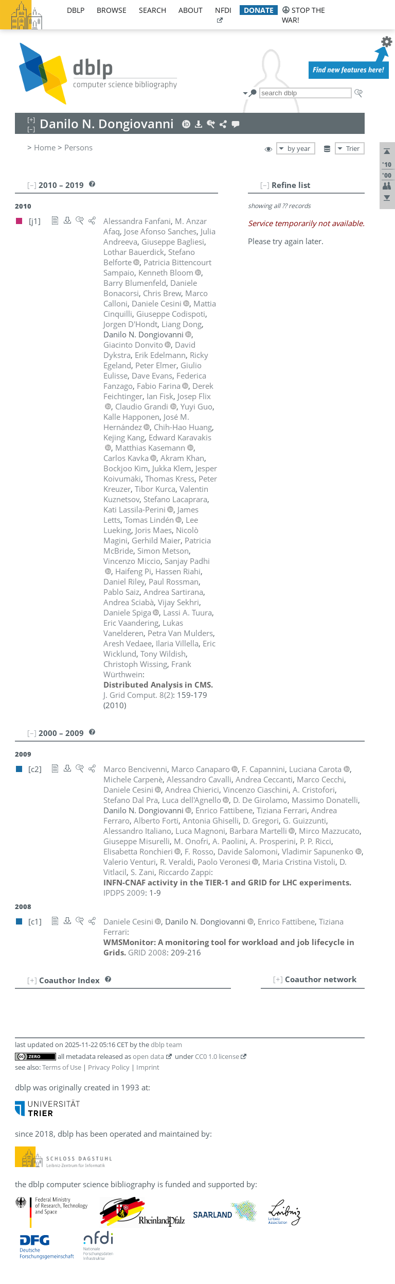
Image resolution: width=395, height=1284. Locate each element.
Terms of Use (61, 1067)
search (152, 10)
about (190, 10)
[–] (265, 185)
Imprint (147, 1067)
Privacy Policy (109, 1067)
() (138, 695)
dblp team (166, 1044)
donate (259, 10)
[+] (278, 979)
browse (112, 10)
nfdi (223, 10)
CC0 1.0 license (217, 1056)
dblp (75, 10)
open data (148, 1056)
